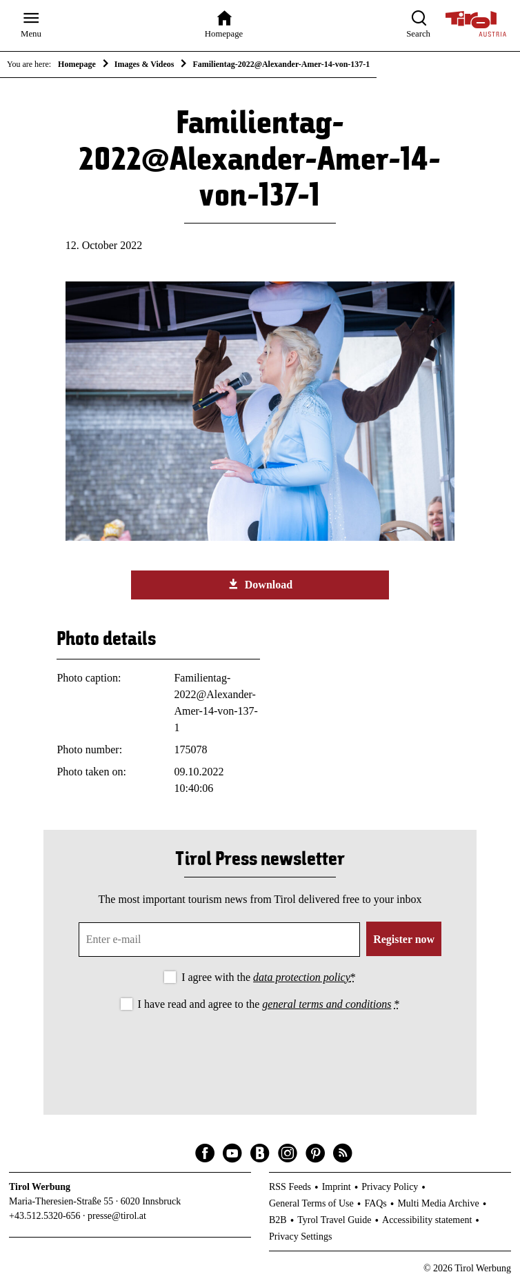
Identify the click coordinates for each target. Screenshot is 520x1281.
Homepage (77, 64)
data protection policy (301, 977)
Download (260, 584)
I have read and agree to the (269, 1004)
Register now (403, 939)
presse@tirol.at (117, 1216)
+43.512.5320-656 (45, 1216)
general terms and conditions (326, 1004)
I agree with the (268, 977)
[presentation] (260, 1051)
